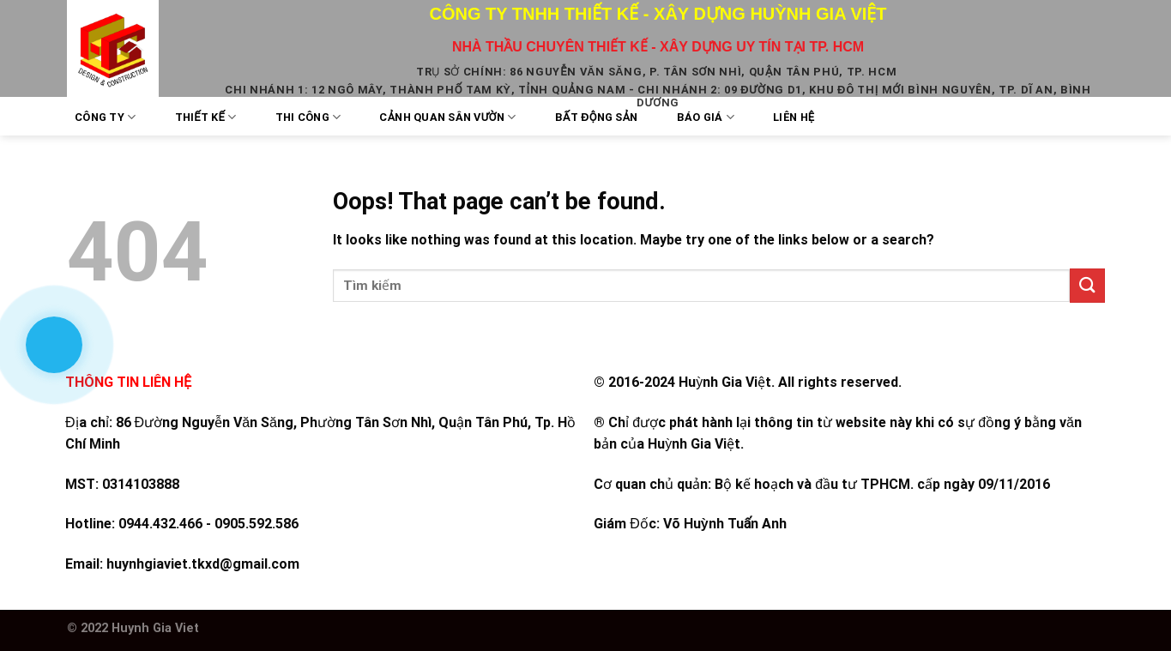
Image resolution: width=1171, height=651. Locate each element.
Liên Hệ (793, 117)
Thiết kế (206, 117)
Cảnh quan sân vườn (447, 117)
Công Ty (105, 117)
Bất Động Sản (596, 117)
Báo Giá (705, 117)
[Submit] (1087, 285)
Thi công (308, 117)
